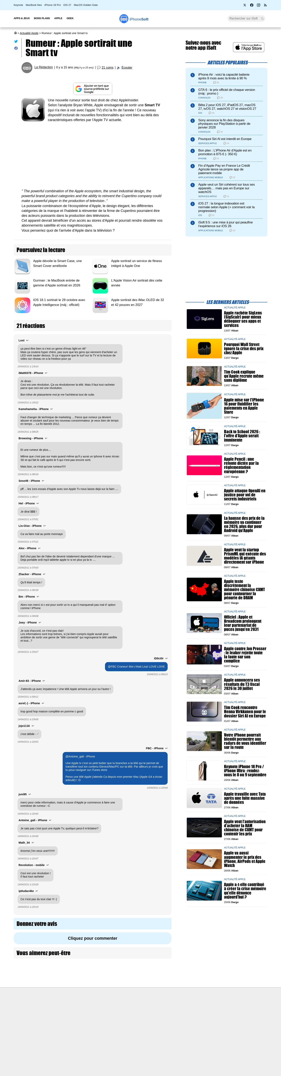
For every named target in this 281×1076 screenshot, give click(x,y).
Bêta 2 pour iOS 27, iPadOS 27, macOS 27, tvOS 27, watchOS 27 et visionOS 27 (227, 107)
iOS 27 (67, 5)
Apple (58, 18)
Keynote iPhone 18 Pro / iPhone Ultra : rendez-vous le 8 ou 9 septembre (245, 770)
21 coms (107, 67)
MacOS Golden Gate (86, 5)
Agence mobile (182, 1008)
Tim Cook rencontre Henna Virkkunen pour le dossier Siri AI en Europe (245, 712)
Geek (70, 18)
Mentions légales (60, 1044)
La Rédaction (43, 67)
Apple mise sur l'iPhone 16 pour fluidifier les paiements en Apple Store (244, 406)
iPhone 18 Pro (52, 5)
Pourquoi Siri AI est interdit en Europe (225, 139)
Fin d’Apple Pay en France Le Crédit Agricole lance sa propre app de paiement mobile (224, 169)
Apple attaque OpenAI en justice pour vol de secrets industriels (244, 495)
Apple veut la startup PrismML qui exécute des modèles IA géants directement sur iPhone (245, 556)
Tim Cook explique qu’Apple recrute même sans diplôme (244, 376)
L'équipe (55, 1022)
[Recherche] (246, 18)
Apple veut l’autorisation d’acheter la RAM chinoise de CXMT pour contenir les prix (245, 827)
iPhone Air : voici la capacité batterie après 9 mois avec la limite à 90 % (223, 76)
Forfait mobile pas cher (126, 1015)
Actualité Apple (29, 33)
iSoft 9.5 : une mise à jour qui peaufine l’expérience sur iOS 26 (225, 224)
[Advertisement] (93, 155)
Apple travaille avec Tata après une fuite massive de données (245, 798)
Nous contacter (121, 1008)
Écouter (127, 67)
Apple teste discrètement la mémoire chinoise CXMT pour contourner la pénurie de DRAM (244, 589)
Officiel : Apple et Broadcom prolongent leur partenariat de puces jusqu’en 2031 (242, 623)
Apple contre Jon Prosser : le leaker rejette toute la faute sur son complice (245, 654)
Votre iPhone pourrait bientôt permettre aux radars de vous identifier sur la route (245, 741)
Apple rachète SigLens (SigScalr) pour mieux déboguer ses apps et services (243, 319)
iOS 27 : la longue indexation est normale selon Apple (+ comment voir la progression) (226, 207)
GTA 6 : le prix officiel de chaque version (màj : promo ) (226, 91)
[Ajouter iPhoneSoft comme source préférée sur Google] (93, 89)
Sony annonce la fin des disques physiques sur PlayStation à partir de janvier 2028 (224, 123)
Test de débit (120, 1022)
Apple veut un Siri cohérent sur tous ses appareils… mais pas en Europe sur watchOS (226, 188)
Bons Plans (42, 18)
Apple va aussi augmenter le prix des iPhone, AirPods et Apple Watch (244, 859)
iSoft (53, 1015)
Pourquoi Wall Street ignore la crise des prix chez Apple (243, 349)
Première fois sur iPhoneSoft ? (69, 1008)
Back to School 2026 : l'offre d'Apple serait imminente (242, 436)
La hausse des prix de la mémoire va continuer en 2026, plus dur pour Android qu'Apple (244, 524)
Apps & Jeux (22, 18)
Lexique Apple (120, 1029)
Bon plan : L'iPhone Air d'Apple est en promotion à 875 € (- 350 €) (225, 152)
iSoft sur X (179, 1022)
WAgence (179, 1015)
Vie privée (56, 1029)
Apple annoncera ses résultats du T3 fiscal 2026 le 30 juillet (242, 684)
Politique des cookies (63, 1037)
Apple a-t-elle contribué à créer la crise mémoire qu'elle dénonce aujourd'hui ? (245, 891)
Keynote (18, 5)
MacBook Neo (34, 5)
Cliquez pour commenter (92, 938)
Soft (139, 19)
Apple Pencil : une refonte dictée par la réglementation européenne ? (241, 465)
